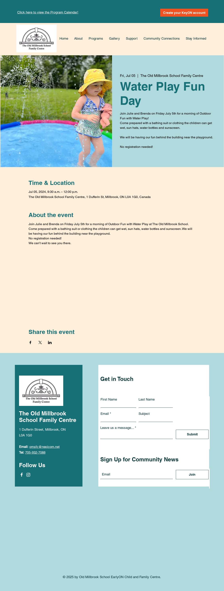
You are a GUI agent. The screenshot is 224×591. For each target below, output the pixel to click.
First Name (109, 399)
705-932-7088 (35, 452)
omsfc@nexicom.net (44, 447)
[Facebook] (21, 474)
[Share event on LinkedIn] (50, 342)
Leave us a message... (117, 427)
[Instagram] (28, 474)
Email (105, 413)
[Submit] (192, 434)
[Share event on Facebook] (30, 342)
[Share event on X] (40, 342)
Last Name (147, 399)
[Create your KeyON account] (184, 13)
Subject (144, 413)
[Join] (192, 474)
